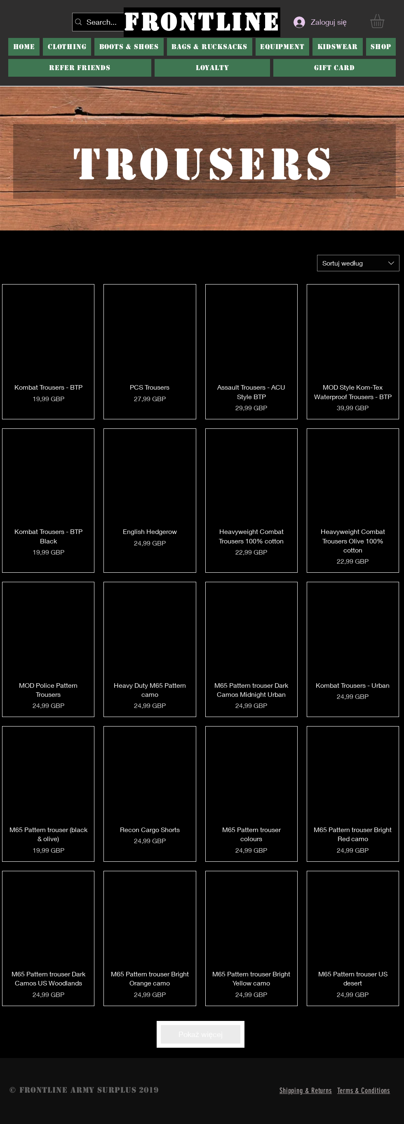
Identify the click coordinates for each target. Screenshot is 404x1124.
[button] (129, 47)
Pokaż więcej (201, 1034)
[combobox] (358, 263)
